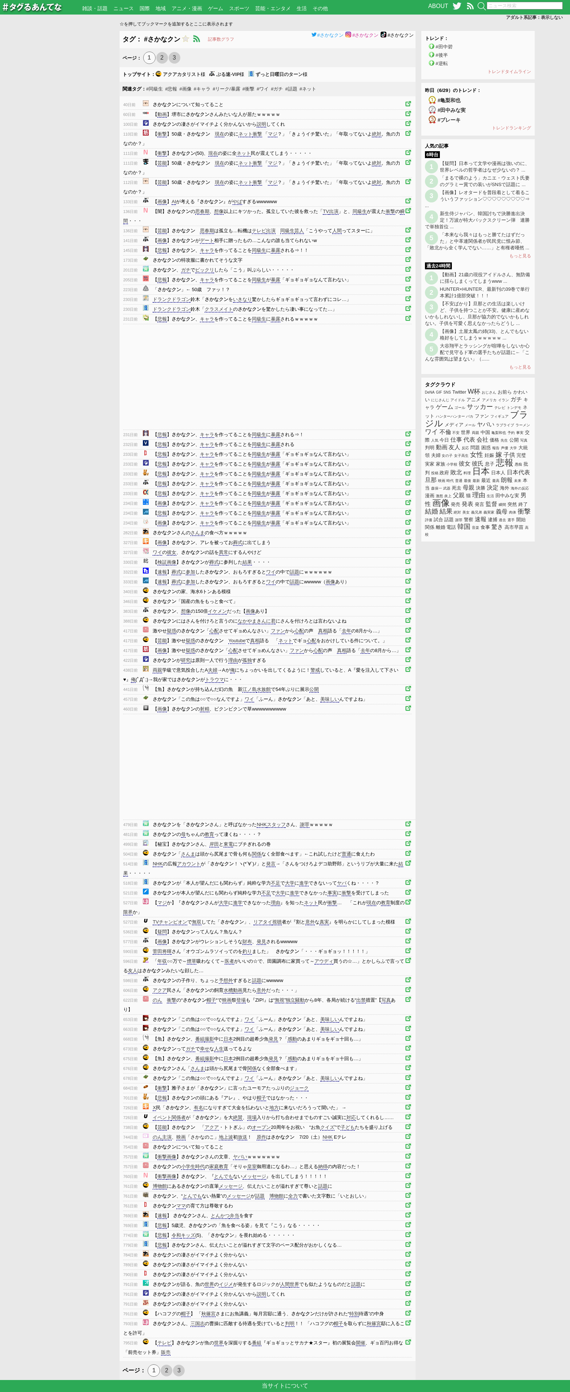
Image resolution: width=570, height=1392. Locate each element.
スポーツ (239, 8)
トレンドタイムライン (509, 71)
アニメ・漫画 (187, 8)
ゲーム (215, 8)
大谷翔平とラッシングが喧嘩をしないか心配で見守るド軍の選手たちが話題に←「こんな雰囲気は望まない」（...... (477, 352)
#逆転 (441, 63)
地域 (161, 8)
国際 (145, 8)
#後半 (441, 55)
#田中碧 (443, 46)
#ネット (308, 89)
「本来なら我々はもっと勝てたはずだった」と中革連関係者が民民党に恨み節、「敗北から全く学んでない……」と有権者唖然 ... (477, 241)
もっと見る (520, 255)
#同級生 (154, 89)
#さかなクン (327, 35)
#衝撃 (248, 89)
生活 (302, 8)
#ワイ (263, 89)
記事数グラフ (221, 39)
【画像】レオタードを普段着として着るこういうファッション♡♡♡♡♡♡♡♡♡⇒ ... (477, 199)
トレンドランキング (511, 127)
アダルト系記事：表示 (534, 17)
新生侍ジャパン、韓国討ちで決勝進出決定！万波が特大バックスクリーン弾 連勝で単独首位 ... (477, 220)
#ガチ (277, 89)
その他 (320, 8)
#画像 (185, 89)
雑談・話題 (95, 8)
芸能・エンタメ (273, 8)
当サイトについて (285, 1386)
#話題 (291, 89)
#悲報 (171, 89)
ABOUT (438, 6)
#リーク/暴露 (226, 89)
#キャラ (202, 89)
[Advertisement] (60, 140)
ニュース (123, 8)
